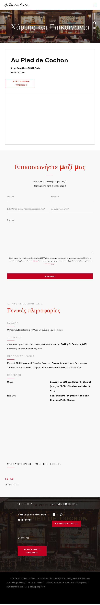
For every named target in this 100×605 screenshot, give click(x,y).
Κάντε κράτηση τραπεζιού (21, 84)
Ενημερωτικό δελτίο (66, 525)
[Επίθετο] (72, 197)
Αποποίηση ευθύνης (17, 584)
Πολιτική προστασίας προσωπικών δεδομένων (68, 584)
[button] (94, 5)
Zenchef (86, 579)
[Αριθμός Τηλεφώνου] (72, 209)
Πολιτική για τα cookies (18, 588)
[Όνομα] (28, 197)
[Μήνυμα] (50, 236)
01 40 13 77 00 (18, 72)
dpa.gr (35, 262)
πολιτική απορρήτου (50, 264)
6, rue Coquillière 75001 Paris (38, 67)
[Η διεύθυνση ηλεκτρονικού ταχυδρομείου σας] (28, 209)
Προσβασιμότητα (37, 588)
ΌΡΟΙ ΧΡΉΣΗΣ (37, 584)
